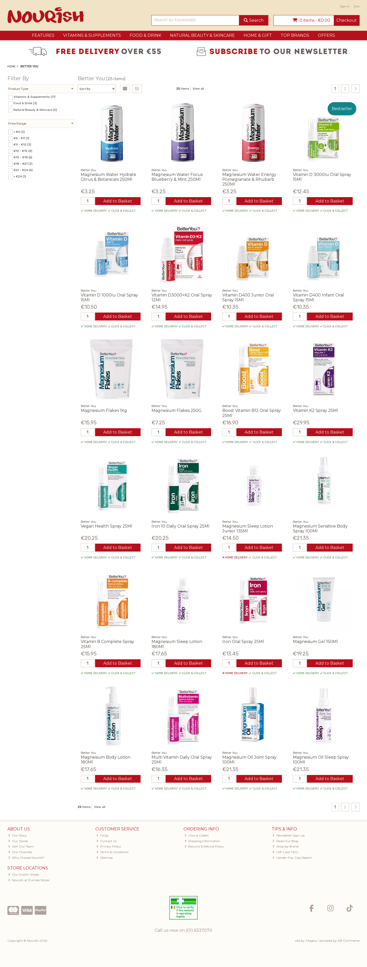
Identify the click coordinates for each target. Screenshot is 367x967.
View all (198, 88)
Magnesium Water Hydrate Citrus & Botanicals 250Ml (108, 177)
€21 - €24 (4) (23, 170)
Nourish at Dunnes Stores (28, 880)
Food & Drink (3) (25, 103)
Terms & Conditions (112, 852)
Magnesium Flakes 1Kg (104, 410)
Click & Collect (197, 835)
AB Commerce (349, 940)
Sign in (345, 6)
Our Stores (18, 841)
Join (356, 6)
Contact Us (106, 841)
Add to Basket (117, 201)
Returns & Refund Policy (204, 846)
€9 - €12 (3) (22, 144)
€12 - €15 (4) (23, 151)
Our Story (17, 835)
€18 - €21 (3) (23, 163)
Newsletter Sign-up (288, 835)
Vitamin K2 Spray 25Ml (315, 410)
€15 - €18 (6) (23, 157)
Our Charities (20, 852)
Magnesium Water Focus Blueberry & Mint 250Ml (177, 177)
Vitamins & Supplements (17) (34, 97)
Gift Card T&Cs (285, 852)
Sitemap (104, 857)
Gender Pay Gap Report (292, 857)
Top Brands (295, 35)
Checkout (346, 20)
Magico (311, 940)
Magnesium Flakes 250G (177, 410)
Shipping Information (203, 841)
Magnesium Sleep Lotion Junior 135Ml (247, 528)
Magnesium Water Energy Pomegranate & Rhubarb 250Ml (249, 179)
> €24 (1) (20, 176)
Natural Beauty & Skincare (202, 35)
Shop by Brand (285, 846)
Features (43, 35)
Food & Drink (145, 35)
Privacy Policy (108, 846)
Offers (326, 35)
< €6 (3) (19, 131)
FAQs (102, 835)
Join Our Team (21, 846)
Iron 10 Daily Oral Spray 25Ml (181, 526)
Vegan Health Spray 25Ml (106, 526)
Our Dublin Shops (23, 874)
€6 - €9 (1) (21, 138)
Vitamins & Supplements (92, 35)
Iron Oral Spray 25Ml (243, 641)
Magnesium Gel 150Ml (315, 641)
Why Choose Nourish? (26, 857)
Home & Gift (258, 35)
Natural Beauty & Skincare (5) (35, 109)
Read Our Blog (285, 841)
